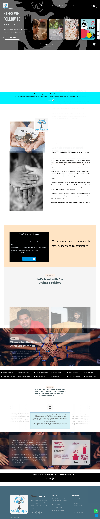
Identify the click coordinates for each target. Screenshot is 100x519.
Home (27, 6)
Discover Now (12, 37)
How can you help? (29, 259)
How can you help (89, 6)
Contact (75, 6)
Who (33, 6)
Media (52, 6)
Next (46, 44)
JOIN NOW (50, 479)
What (42, 6)
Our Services (63, 6)
